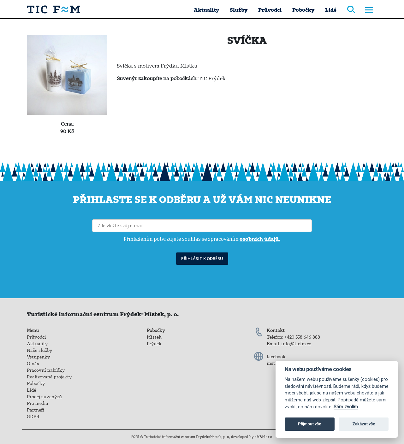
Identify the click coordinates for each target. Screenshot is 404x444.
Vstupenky (38, 357)
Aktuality (206, 10)
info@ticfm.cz (296, 343)
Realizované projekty (49, 377)
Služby (238, 10)
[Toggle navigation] (369, 10)
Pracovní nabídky (46, 370)
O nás (33, 363)
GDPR (33, 416)
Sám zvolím (346, 407)
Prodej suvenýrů (44, 397)
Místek (154, 337)
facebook (276, 356)
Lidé (330, 10)
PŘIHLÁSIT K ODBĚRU (202, 258)
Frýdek (154, 343)
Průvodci (270, 10)
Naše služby (39, 350)
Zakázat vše (363, 424)
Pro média (37, 403)
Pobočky (303, 10)
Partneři (36, 410)
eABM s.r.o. (264, 437)
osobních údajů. (260, 239)
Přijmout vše (309, 424)
